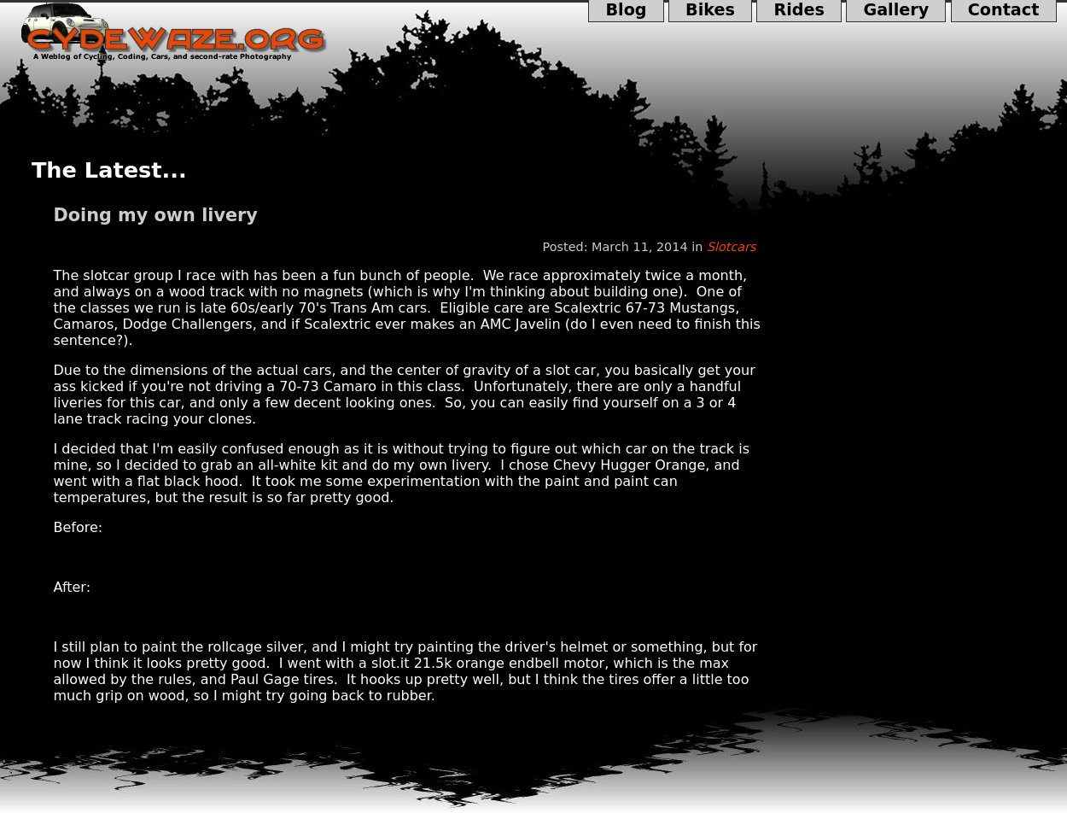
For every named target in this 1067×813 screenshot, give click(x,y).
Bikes (710, 11)
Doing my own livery (156, 215)
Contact (1004, 11)
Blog (626, 11)
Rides (799, 11)
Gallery (896, 11)
